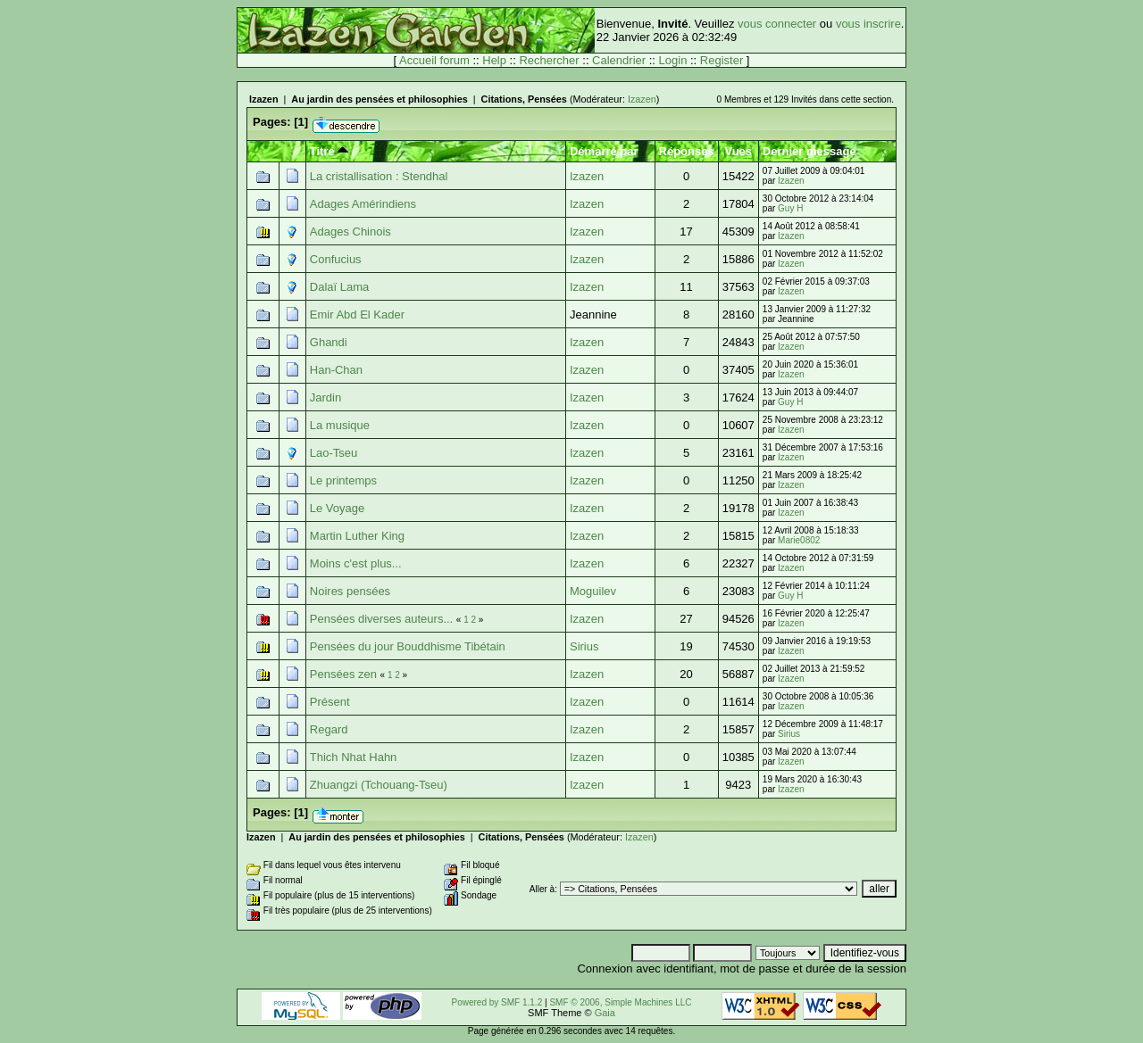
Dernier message (809, 151)
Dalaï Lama (339, 287)
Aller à (542, 889)
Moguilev (593, 591)
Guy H (790, 208)
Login (673, 60)
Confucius (336, 259)
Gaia (605, 1012)
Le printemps (343, 480)
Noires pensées (350, 591)
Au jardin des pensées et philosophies (379, 99)
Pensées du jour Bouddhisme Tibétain (407, 646)
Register (721, 60)
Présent (330, 701)
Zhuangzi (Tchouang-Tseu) (378, 784)
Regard (329, 729)
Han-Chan (336, 370)
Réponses (686, 151)
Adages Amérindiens (363, 204)
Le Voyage (337, 508)
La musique (340, 425)
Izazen (264, 99)
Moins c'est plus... (356, 563)
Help (494, 60)
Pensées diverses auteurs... (381, 618)
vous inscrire (868, 23)
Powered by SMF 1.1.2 (497, 1002)
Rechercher (549, 60)
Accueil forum (434, 60)
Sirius (584, 646)
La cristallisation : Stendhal (379, 176)
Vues (738, 151)
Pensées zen (343, 674)
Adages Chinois (350, 231)
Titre (329, 151)
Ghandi (328, 342)
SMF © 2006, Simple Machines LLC (620, 1002)
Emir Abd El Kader (357, 314)
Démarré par (604, 151)
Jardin (325, 397)
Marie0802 (799, 540)
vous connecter (777, 23)
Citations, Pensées (524, 99)
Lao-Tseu (333, 452)
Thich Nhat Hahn (353, 757)
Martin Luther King (357, 535)
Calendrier (619, 60)
